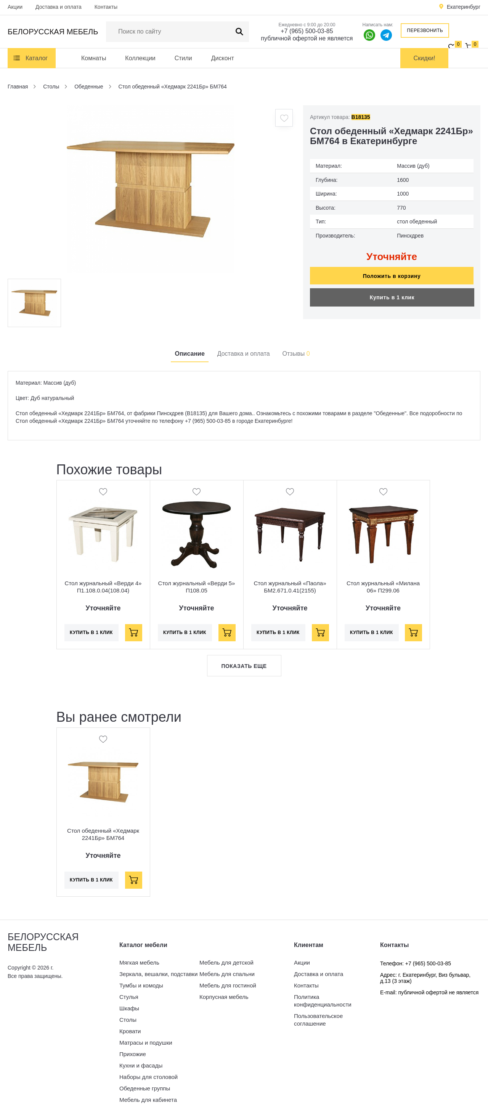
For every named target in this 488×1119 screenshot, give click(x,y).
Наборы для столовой (148, 1077)
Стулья (128, 997)
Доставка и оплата (58, 7)
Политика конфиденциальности (323, 1001)
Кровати (130, 1031)
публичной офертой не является (307, 38)
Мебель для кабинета (148, 1100)
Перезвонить (425, 30)
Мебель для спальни (227, 974)
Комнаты (93, 58)
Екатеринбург (463, 7)
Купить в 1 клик (392, 297)
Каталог (37, 58)
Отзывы (296, 353)
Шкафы (129, 1008)
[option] (151, 189)
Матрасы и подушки (145, 1042)
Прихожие (132, 1054)
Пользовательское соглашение (318, 1020)
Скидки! (424, 58)
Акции (15, 7)
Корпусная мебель (224, 997)
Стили (183, 58)
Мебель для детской (226, 962)
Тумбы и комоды (141, 985)
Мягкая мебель (139, 962)
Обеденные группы (144, 1088)
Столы (127, 1019)
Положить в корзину (392, 276)
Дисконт (222, 58)
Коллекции (140, 58)
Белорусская (53, 31)
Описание (189, 353)
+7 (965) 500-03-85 (307, 31)
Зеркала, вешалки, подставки (158, 974)
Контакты (106, 7)
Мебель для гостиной (227, 985)
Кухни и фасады (140, 1065)
